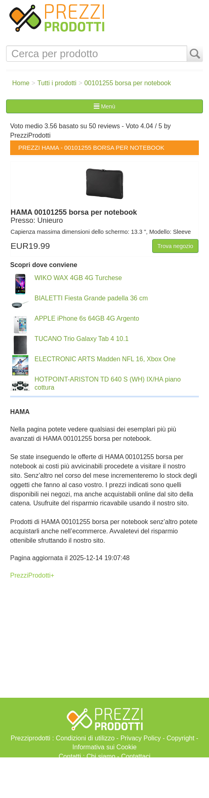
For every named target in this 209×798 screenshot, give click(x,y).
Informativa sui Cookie (104, 747)
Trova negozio (175, 246)
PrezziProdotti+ (32, 575)
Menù (104, 106)
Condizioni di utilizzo (85, 738)
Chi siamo (100, 756)
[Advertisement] (104, 777)
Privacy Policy (141, 738)
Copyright (180, 738)
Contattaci (135, 756)
